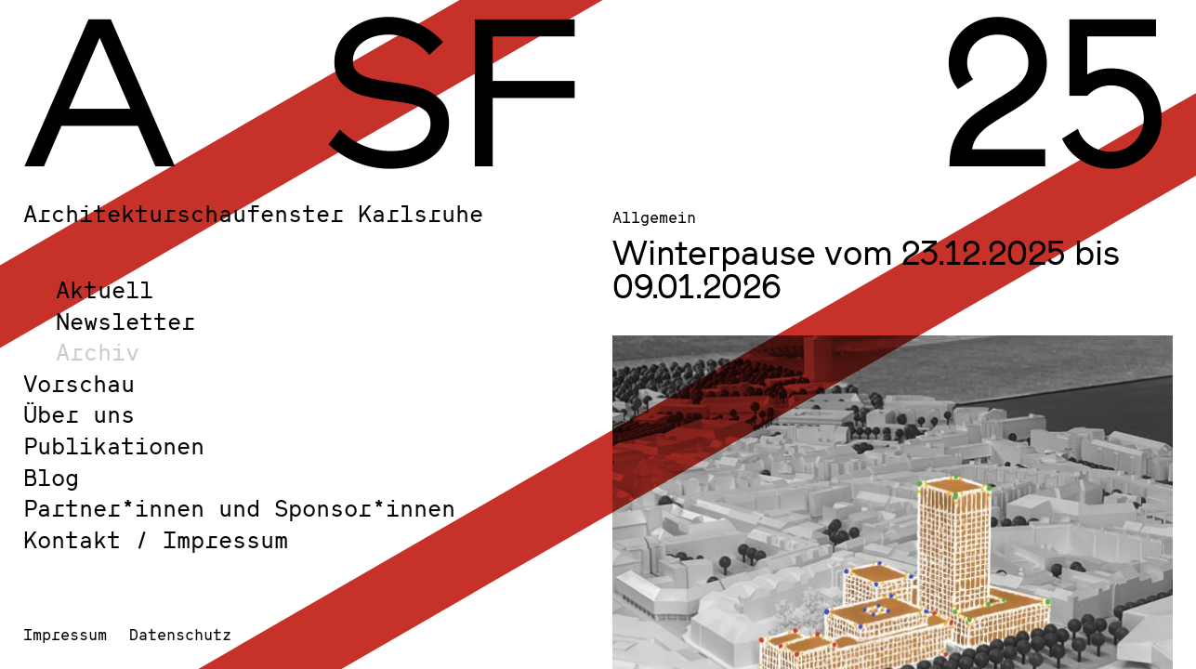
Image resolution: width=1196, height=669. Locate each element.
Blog (51, 477)
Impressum (65, 634)
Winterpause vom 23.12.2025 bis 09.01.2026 (866, 268)
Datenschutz (180, 634)
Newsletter (125, 321)
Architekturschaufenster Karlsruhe (253, 213)
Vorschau (79, 383)
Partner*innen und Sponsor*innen (239, 507)
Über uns (79, 413)
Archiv (97, 351)
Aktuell (104, 289)
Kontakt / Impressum (155, 539)
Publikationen (113, 445)
